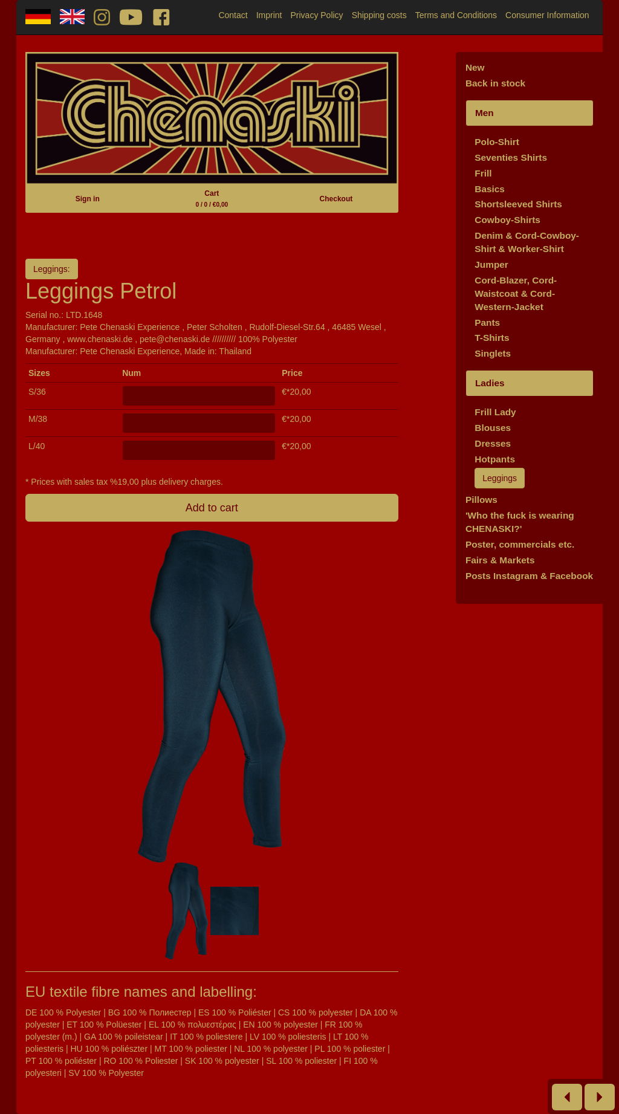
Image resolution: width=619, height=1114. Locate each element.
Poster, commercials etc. (520, 544)
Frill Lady (495, 412)
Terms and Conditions (456, 15)
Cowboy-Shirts (507, 220)
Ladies (490, 383)
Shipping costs (379, 15)
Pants (487, 322)
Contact (232, 15)
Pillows (481, 499)
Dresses (493, 443)
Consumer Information (547, 15)
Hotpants (495, 459)
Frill (483, 173)
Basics (490, 189)
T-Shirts (492, 337)
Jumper (491, 264)
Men (484, 113)
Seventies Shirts (511, 157)
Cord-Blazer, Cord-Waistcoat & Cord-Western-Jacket (516, 293)
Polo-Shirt (497, 142)
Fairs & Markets (500, 560)
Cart (211, 198)
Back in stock (495, 83)
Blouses (493, 428)
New (475, 67)
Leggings (499, 478)
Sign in (88, 199)
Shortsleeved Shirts (518, 204)
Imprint (269, 15)
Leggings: (51, 269)
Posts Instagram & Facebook (529, 576)
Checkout (336, 199)
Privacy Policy (316, 15)
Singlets (493, 353)
